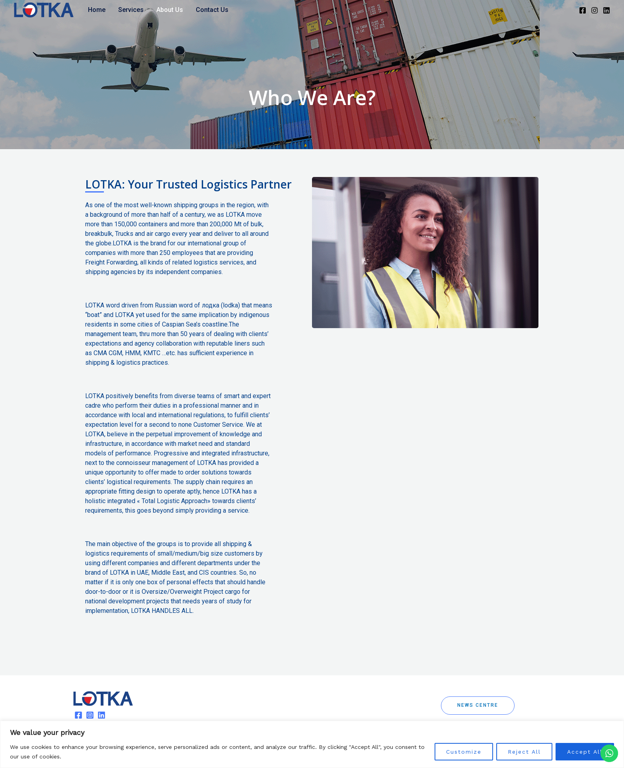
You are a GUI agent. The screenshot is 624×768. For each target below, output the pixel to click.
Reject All (524, 752)
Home (96, 10)
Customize (464, 752)
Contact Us (212, 10)
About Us (169, 10)
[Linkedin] (606, 10)
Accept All (585, 752)
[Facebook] (582, 10)
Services (131, 10)
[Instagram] (594, 10)
